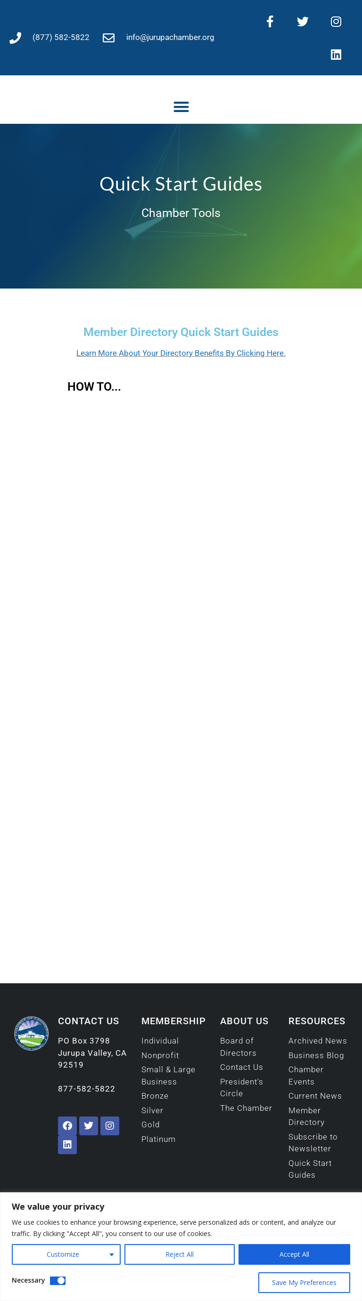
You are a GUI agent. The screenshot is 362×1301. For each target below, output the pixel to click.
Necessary (28, 1280)
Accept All (294, 1254)
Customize (63, 1254)
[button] (181, 106)
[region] (181, 1246)
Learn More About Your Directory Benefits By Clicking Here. (181, 353)
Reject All (179, 1254)
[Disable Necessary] (58, 1281)
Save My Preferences (304, 1282)
